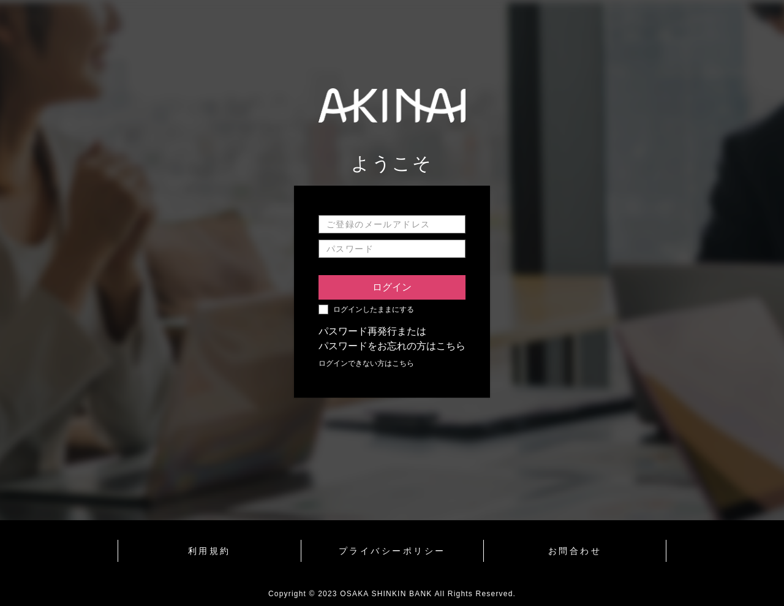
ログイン (392, 287)
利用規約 (209, 551)
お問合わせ (575, 551)
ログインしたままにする (373, 309)
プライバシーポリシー (392, 551)
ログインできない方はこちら (366, 363)
